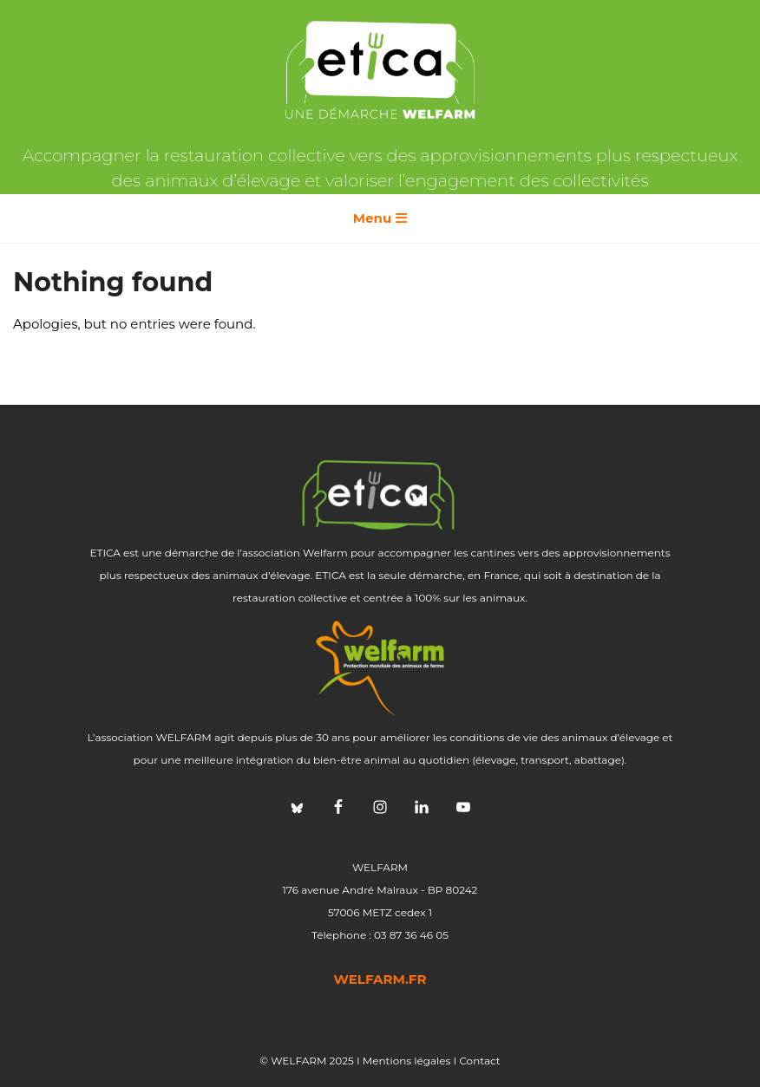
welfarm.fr (380, 979)
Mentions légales (407, 1060)
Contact (479, 1060)
